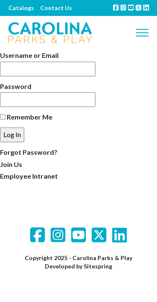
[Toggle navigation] (142, 32)
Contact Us (56, 7)
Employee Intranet (29, 176)
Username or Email (29, 55)
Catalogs (21, 7)
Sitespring (98, 266)
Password (15, 86)
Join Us (11, 164)
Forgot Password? (28, 152)
